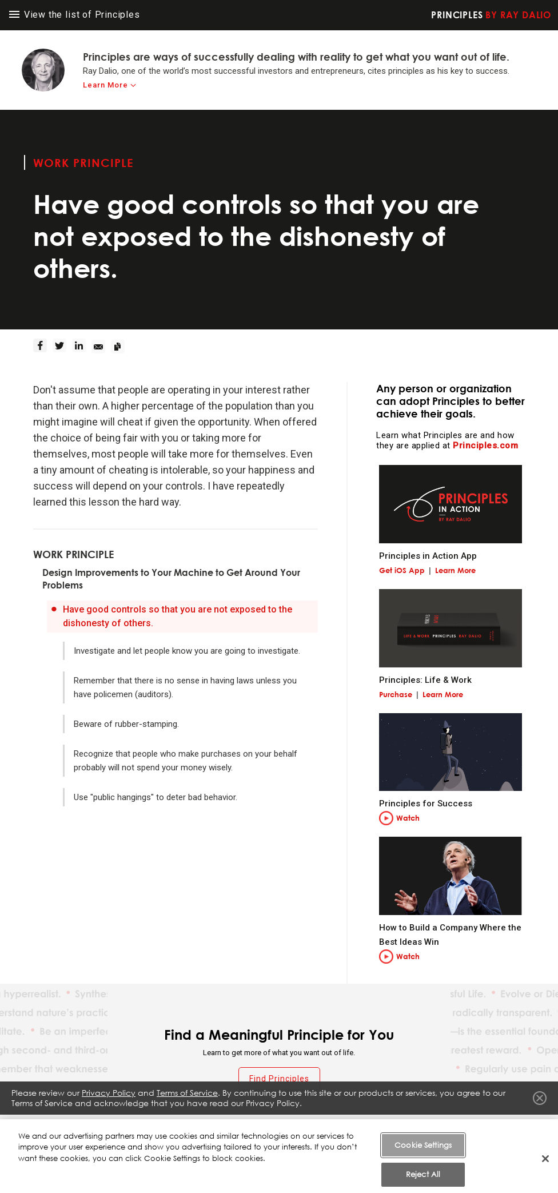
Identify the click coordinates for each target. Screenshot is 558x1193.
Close (540, 1100)
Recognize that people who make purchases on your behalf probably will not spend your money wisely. (185, 761)
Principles (491, 15)
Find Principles (279, 1078)
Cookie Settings (423, 1167)
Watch (408, 817)
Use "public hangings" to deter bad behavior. (155, 797)
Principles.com (485, 445)
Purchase (395, 694)
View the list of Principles (74, 14)
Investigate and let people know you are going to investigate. (187, 651)
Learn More (455, 570)
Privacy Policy (108, 1095)
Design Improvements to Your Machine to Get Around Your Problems (171, 579)
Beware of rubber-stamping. (126, 724)
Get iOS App (402, 570)
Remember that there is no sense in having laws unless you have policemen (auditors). (185, 687)
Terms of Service (187, 1095)
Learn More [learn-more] (105, 85)
